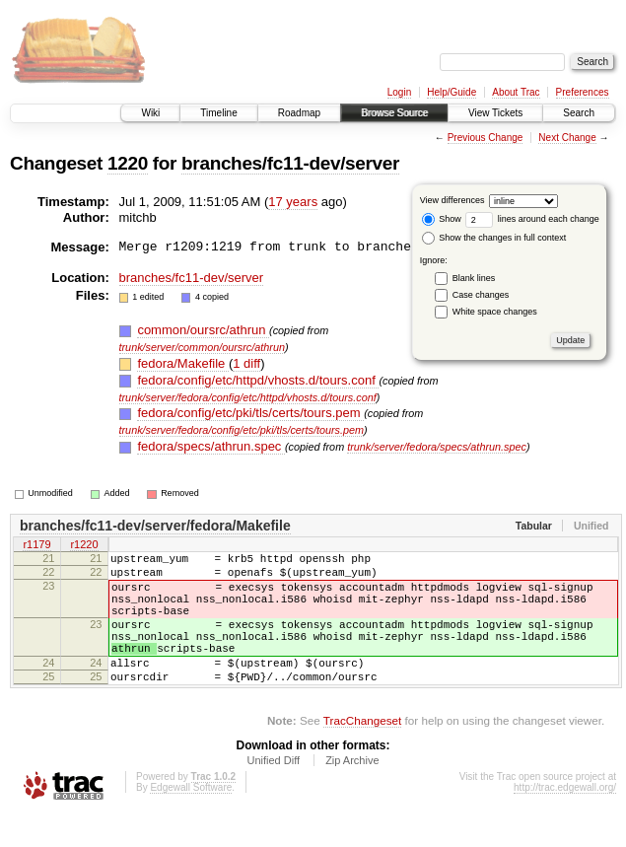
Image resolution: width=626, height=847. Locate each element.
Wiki (150, 112)
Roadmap (299, 112)
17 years (292, 201)
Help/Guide (451, 92)
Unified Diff (273, 793)
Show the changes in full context (494, 238)
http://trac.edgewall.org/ (565, 819)
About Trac (515, 92)
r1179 (36, 546)
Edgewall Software (191, 819)
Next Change (566, 137)
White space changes (494, 312)
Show (441, 219)
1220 (127, 163)
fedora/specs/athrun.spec (211, 446)
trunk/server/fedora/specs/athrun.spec (436, 447)
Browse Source (394, 112)
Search (578, 112)
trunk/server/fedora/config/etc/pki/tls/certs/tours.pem (242, 430)
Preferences (582, 92)
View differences (452, 200)
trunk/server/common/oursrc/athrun (202, 347)
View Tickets (495, 112)
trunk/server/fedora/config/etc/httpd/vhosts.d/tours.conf (248, 397)
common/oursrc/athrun (203, 329)
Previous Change (485, 137)
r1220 (84, 546)
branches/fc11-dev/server (290, 163)
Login (399, 92)
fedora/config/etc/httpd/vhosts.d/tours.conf (258, 380)
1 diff (246, 363)
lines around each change (532, 219)
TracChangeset (362, 752)
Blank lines (474, 278)
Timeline (218, 112)
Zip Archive (352, 793)
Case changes (481, 295)
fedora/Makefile (183, 363)
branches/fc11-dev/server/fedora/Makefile (155, 525)
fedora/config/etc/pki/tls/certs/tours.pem (250, 412)
